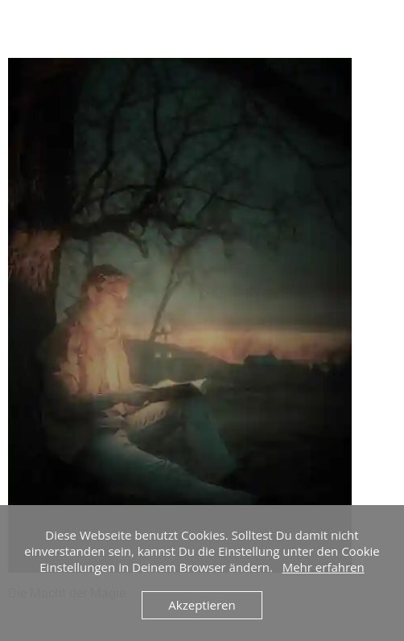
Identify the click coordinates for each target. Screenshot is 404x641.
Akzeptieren (201, 605)
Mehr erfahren (323, 567)
